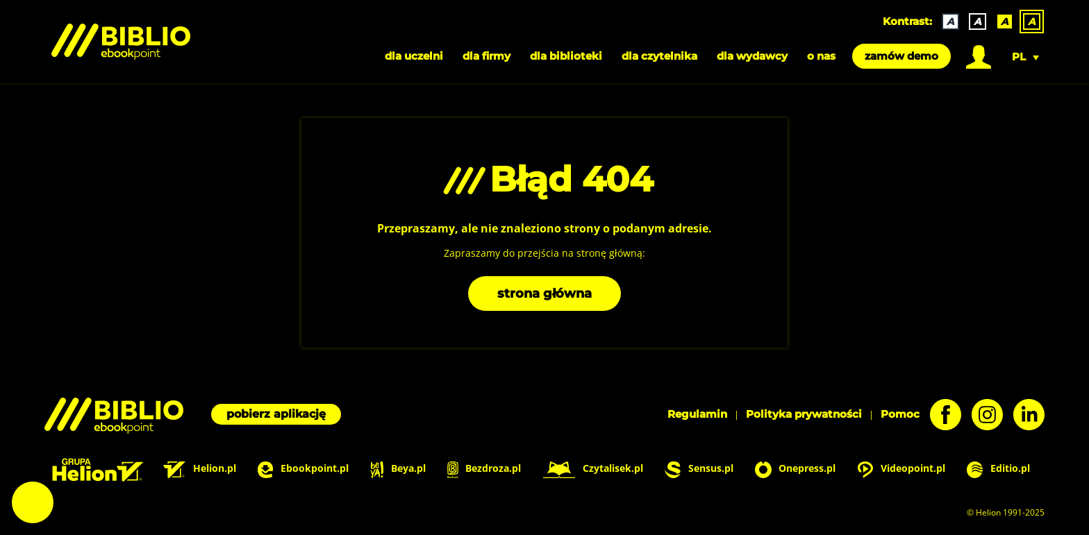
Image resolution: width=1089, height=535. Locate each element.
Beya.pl (397, 469)
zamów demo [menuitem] (901, 55)
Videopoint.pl (901, 469)
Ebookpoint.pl (303, 469)
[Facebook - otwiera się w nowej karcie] (940, 414)
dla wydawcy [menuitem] (752, 55)
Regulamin (697, 414)
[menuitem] (978, 56)
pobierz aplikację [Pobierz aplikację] (276, 414)
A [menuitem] (950, 21)
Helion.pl (199, 469)
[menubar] (544, 56)
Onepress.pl (795, 469)
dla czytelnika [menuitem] (659, 55)
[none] (986, 21)
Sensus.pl (699, 469)
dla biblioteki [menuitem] (566, 55)
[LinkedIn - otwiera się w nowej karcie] (1024, 414)
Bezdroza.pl (484, 469)
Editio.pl (998, 469)
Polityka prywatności (804, 414)
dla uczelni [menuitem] (414, 55)
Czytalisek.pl (593, 469)
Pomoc (900, 414)
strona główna (544, 293)
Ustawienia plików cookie (32, 502)
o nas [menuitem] (821, 55)
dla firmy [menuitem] (486, 55)
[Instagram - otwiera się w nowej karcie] (982, 414)
